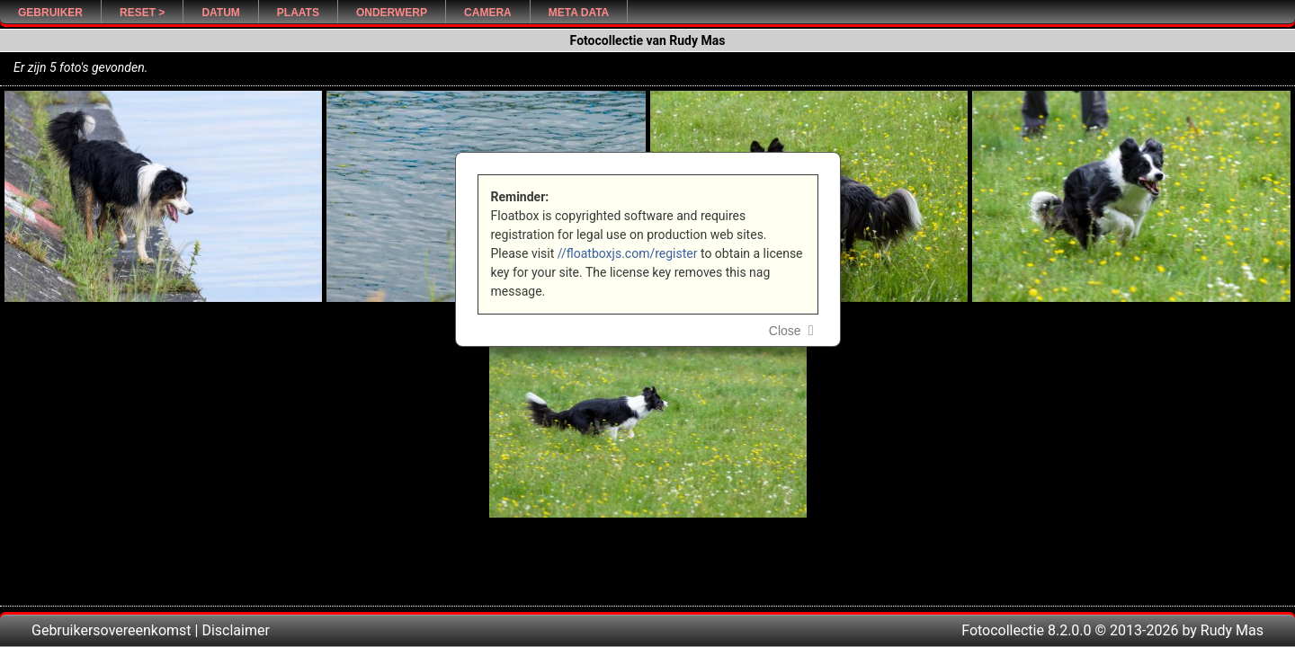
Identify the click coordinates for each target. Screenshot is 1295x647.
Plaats (298, 12)
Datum (220, 12)
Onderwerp (391, 12)
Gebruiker (50, 12)
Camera (488, 12)
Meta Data (579, 12)
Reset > (142, 12)
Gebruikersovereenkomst (111, 630)
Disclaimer (235, 630)
